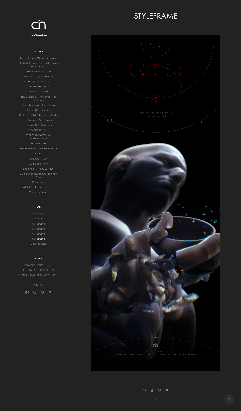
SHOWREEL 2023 (38, 86)
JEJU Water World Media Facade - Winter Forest (38, 64)
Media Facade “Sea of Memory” (38, 58)
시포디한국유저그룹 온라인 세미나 (38, 275)
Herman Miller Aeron (38, 71)
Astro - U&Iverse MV (38, 110)
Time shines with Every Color (39, 105)
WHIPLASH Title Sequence (38, 187)
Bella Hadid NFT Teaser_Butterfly (38, 115)
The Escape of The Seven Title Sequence (38, 98)
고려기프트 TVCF (38, 130)
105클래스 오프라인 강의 (38, 265)
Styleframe (38, 213)
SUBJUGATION (38, 158)
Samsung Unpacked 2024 (38, 76)
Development (39, 243)
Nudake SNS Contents (39, 125)
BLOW (38, 153)
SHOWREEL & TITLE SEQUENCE (38, 148)
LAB (39, 207)
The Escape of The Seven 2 (39, 81)
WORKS (38, 51)
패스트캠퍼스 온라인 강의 (38, 270)
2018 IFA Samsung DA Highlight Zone (38, 175)
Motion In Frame (38, 192)
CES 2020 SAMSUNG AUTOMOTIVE (38, 136)
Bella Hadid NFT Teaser (38, 120)
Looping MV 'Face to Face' (38, 168)
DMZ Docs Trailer (39, 163)
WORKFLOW (38, 143)
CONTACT (38, 285)
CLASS (38, 258)
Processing (38, 182)
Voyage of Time (38, 91)
